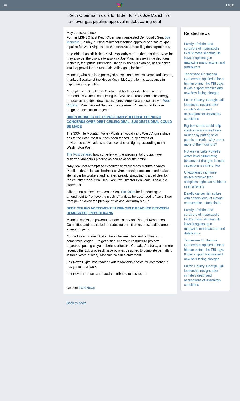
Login (230, 5)
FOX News (87, 288)
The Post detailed (79, 154)
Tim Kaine (128, 192)
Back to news (76, 303)
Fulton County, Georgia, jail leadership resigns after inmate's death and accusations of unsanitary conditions (204, 109)
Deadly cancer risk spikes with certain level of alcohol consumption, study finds (203, 198)
